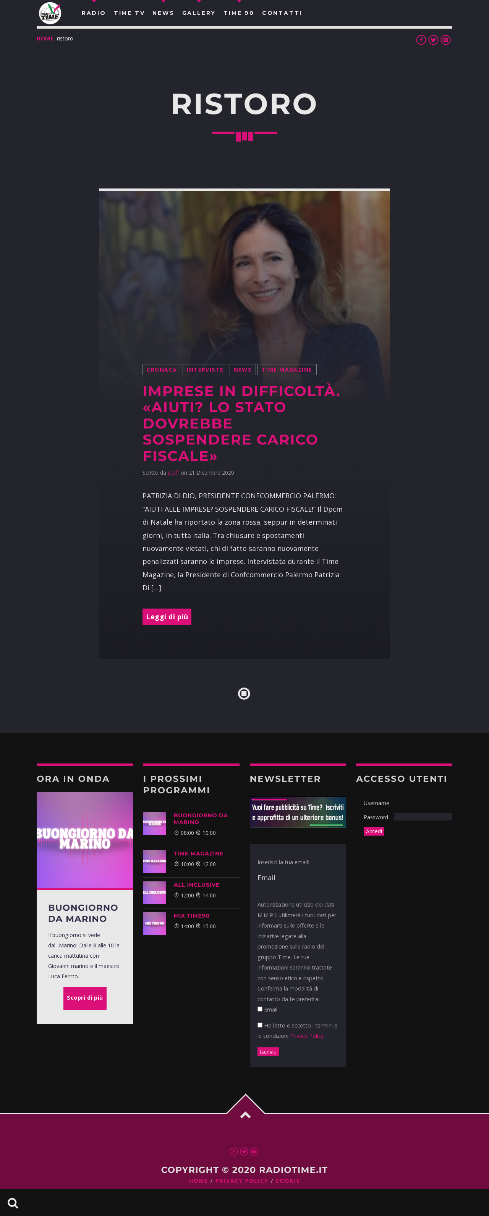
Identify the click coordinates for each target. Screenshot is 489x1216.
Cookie (287, 1181)
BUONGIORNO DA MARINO (201, 819)
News (243, 369)
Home (45, 38)
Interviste (205, 369)
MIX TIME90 (192, 915)
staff (173, 472)
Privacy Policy (307, 1035)
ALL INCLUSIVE (197, 884)
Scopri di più (85, 997)
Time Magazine (287, 369)
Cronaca (162, 369)
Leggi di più (167, 616)
